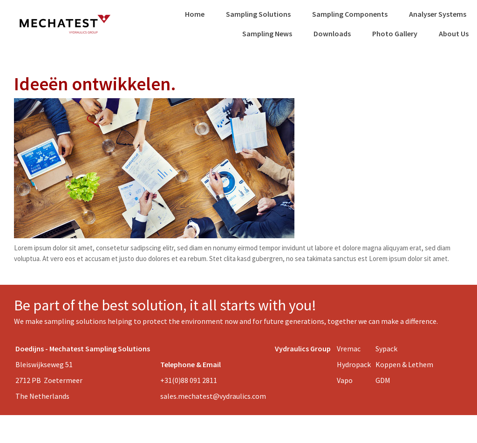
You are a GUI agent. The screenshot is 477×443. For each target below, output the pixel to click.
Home (194, 14)
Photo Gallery (394, 33)
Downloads (332, 33)
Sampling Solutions (258, 14)
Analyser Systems (437, 14)
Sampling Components (350, 14)
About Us (454, 33)
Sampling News (267, 33)
